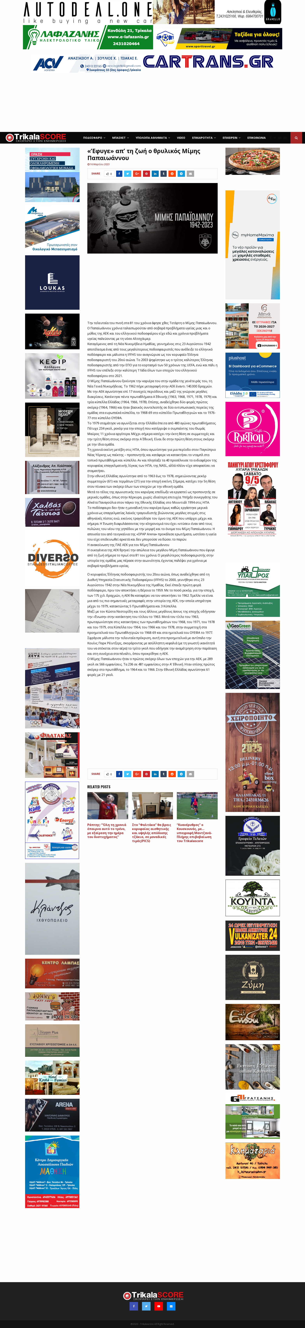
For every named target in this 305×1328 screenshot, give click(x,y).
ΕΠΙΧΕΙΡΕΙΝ (230, 138)
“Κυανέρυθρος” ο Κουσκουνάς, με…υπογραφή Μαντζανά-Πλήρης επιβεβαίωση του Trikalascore (194, 833)
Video (181, 138)
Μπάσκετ (119, 138)
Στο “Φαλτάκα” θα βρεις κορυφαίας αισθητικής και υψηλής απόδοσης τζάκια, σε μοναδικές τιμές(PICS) (151, 833)
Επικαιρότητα (202, 138)
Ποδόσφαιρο (92, 138)
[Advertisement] (152, 103)
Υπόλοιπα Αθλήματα (151, 138)
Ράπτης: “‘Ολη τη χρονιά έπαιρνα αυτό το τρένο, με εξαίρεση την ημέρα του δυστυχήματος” (106, 831)
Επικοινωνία (256, 138)
